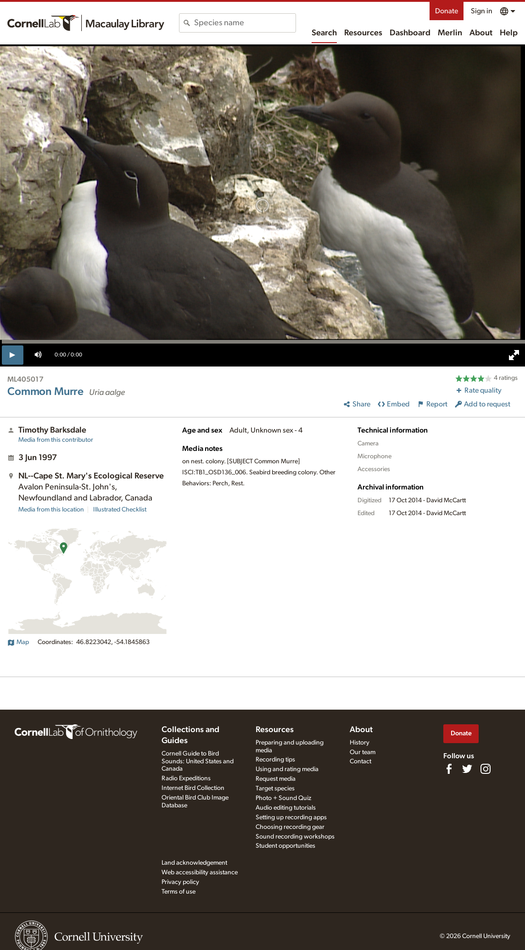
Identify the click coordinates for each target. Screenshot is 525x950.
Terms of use (178, 892)
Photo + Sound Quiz (283, 798)
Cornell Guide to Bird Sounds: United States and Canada (198, 761)
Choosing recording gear (290, 827)
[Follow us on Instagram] (485, 768)
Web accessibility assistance (200, 872)
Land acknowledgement (194, 863)
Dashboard (410, 33)
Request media (276, 779)
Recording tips (275, 759)
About (480, 33)
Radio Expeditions (186, 778)
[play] (12, 355)
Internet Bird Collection (193, 788)
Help (509, 33)
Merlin (450, 33)
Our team (362, 752)
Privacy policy (180, 882)
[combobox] (245, 23)
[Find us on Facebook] (448, 768)
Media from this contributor (55, 440)
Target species (275, 788)
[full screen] (514, 355)
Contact (360, 761)
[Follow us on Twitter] (467, 768)
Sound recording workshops (295, 836)
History (359, 742)
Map (18, 642)
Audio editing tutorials (286, 808)
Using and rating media (287, 769)
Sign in (481, 11)
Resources (363, 33)
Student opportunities (285, 846)
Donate (446, 11)
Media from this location (51, 509)
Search (324, 33)
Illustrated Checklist (119, 509)
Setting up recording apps (291, 817)
